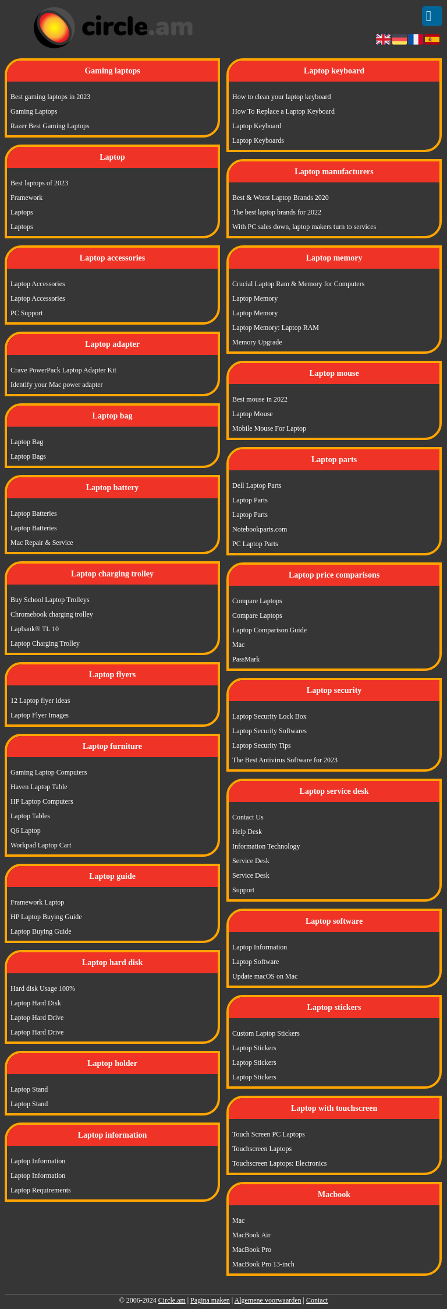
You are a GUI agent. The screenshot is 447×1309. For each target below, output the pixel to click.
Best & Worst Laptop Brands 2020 (280, 197)
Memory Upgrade (257, 342)
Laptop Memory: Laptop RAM (275, 327)
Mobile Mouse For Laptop (269, 428)
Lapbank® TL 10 (34, 629)
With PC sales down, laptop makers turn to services (304, 227)
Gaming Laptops (33, 111)
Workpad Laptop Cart (40, 845)
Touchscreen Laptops (262, 1149)
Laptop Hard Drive (36, 1018)
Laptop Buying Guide (41, 931)
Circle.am (172, 1300)
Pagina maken (210, 1300)
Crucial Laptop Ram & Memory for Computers (298, 284)
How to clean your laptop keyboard (281, 97)
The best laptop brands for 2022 (276, 212)
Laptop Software (255, 962)
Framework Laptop (37, 902)
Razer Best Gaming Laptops (50, 126)
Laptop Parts (250, 500)
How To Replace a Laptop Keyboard (283, 111)
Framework (26, 197)
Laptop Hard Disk (35, 1003)
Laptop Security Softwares (269, 731)
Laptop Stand (29, 1089)
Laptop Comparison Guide (269, 630)
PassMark (246, 659)
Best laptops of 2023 (39, 183)
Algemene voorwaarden (268, 1300)
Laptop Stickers (254, 1048)
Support (243, 890)
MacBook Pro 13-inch (263, 1264)
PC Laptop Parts (255, 544)
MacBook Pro (251, 1249)
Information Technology (266, 846)
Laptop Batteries (33, 513)
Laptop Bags (28, 456)
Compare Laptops (257, 601)
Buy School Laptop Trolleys (50, 600)
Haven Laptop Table (39, 787)
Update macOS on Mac (264, 976)
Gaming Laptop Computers (48, 772)
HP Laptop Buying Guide (46, 917)
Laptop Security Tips (261, 745)
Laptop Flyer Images (39, 715)
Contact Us (248, 817)
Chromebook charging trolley (51, 614)
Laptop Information (37, 1161)
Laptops (21, 212)
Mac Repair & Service (41, 543)
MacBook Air (251, 1235)
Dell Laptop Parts (257, 485)
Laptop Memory (255, 298)
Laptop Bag (26, 442)
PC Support (26, 313)
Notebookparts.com (259, 529)
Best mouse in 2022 (260, 399)
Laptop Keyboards (258, 140)
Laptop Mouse (252, 414)
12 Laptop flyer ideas (40, 700)
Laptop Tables (30, 816)
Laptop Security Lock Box (269, 716)
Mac (238, 645)
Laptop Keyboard (256, 126)
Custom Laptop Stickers (266, 1033)
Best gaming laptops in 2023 (50, 97)
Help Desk (247, 832)
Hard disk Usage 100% (42, 988)
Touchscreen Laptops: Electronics (279, 1163)
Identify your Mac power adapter (56, 385)
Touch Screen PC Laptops (268, 1134)
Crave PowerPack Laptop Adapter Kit (63, 370)
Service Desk (250, 861)
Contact (317, 1300)
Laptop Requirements (40, 1190)
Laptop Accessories (37, 284)
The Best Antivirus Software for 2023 (285, 760)
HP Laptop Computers (41, 801)
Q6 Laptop (25, 830)
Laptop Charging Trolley (45, 643)
